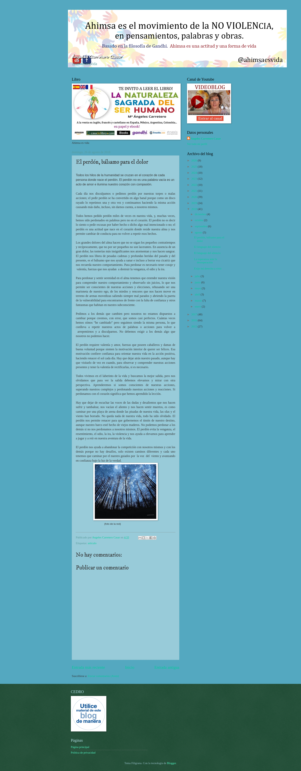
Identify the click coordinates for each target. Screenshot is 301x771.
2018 (194, 209)
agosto (199, 232)
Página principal (80, 747)
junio (198, 282)
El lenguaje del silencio (207, 246)
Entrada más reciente (88, 667)
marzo (198, 300)
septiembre (201, 226)
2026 (194, 160)
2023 (194, 178)
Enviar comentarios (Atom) (103, 676)
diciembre (201, 214)
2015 (194, 326)
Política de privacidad (83, 752)
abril (198, 294)
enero (198, 306)
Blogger (171, 763)
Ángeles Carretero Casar (97, 56)
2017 (194, 314)
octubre (199, 220)
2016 (194, 320)
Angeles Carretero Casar (206, 138)
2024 (194, 172)
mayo (198, 288)
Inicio (129, 667)
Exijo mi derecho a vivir (208, 268)
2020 (194, 196)
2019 (194, 203)
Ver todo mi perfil (197, 143)
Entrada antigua (166, 667)
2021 (194, 190)
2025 (194, 166)
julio (198, 276)
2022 (194, 184)
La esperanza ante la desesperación (205, 261)
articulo (92, 543)
